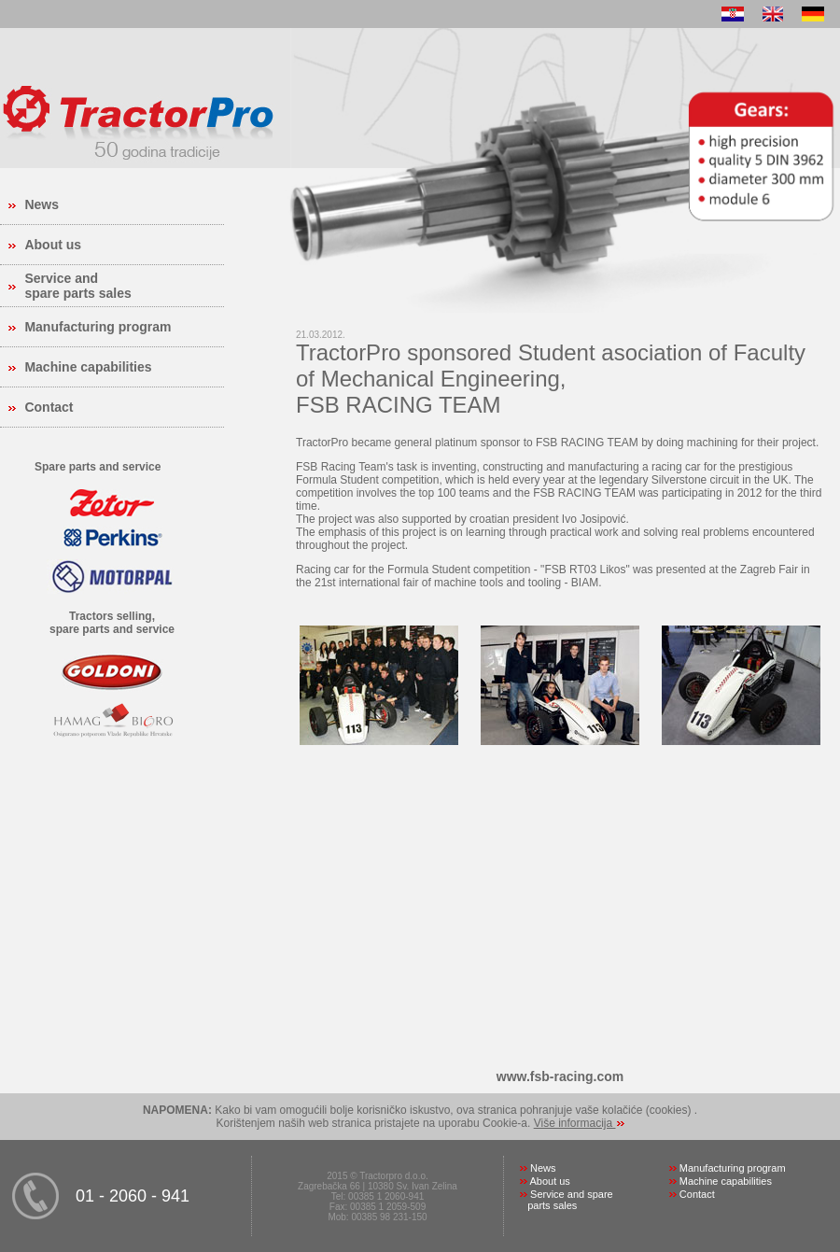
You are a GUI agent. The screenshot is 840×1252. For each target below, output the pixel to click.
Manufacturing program (97, 326)
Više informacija (575, 1123)
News (41, 204)
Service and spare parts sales (77, 286)
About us (52, 244)
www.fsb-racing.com (560, 1076)
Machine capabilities (87, 366)
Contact (48, 407)
